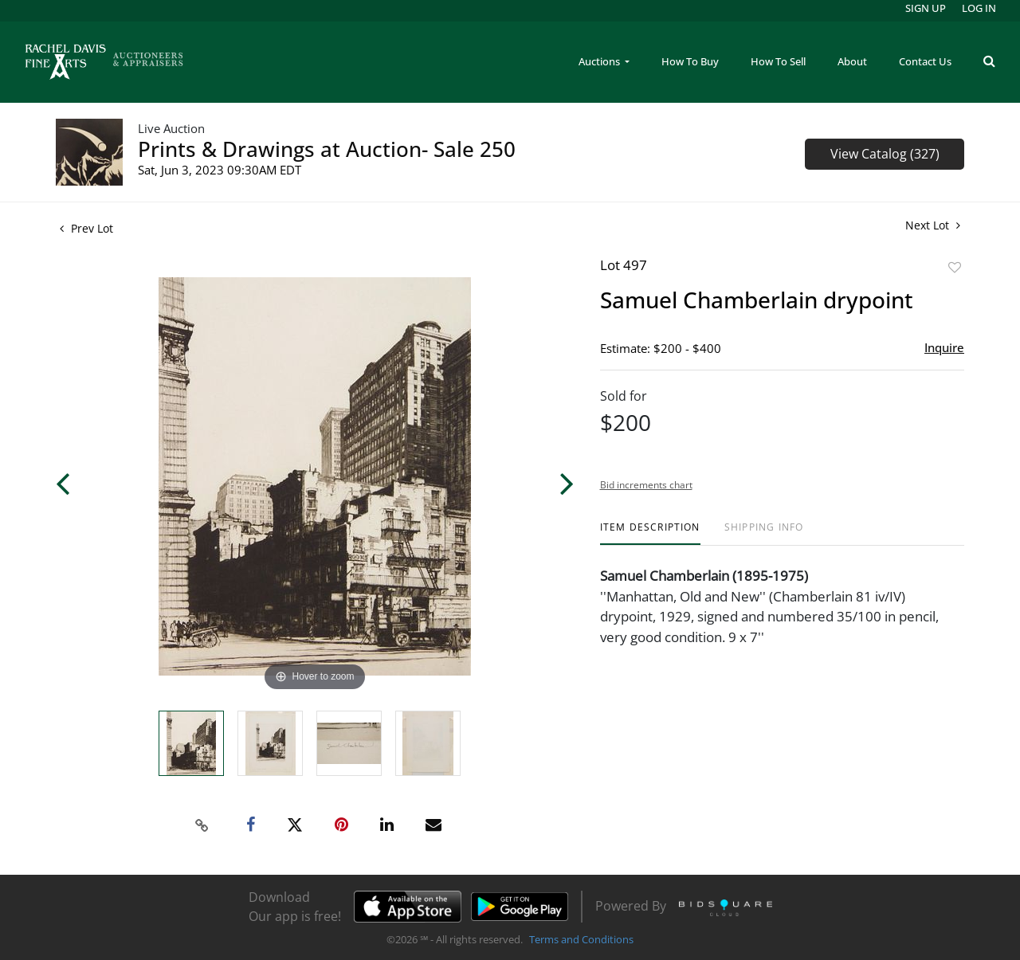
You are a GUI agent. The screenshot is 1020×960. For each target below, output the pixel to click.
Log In (979, 8)
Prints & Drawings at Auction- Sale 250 (327, 149)
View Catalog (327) (885, 154)
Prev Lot (86, 228)
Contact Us (925, 61)
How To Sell (778, 61)
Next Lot (932, 225)
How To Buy (690, 61)
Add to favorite (954, 267)
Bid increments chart (646, 485)
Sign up (925, 8)
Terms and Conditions (581, 939)
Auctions (600, 61)
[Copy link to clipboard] (202, 825)
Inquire (944, 347)
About (852, 61)
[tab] (650, 533)
